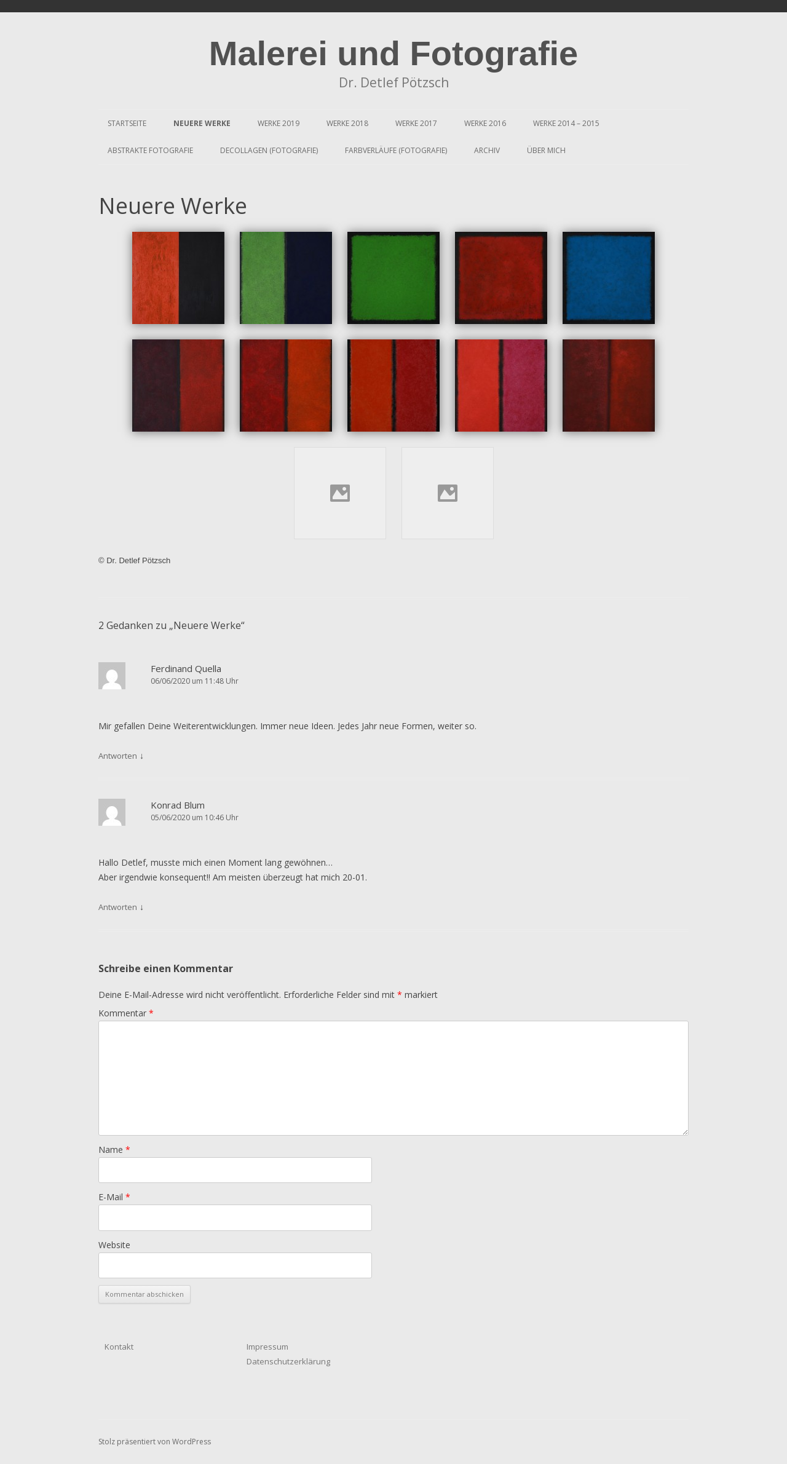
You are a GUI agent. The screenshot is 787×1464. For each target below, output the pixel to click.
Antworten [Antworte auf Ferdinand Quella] (117, 755)
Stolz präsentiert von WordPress (154, 1441)
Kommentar (126, 1013)
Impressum (267, 1346)
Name (114, 1149)
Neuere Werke (202, 123)
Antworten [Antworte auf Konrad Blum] (117, 906)
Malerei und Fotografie (394, 53)
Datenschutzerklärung (288, 1361)
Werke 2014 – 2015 (566, 123)
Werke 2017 (416, 123)
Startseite (127, 123)
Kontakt (119, 1346)
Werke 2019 (278, 123)
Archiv (487, 150)
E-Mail (114, 1197)
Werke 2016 (485, 123)
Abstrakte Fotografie (150, 150)
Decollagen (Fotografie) (269, 150)
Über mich (546, 150)
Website (114, 1245)
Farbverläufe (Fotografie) (396, 150)
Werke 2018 (347, 123)
